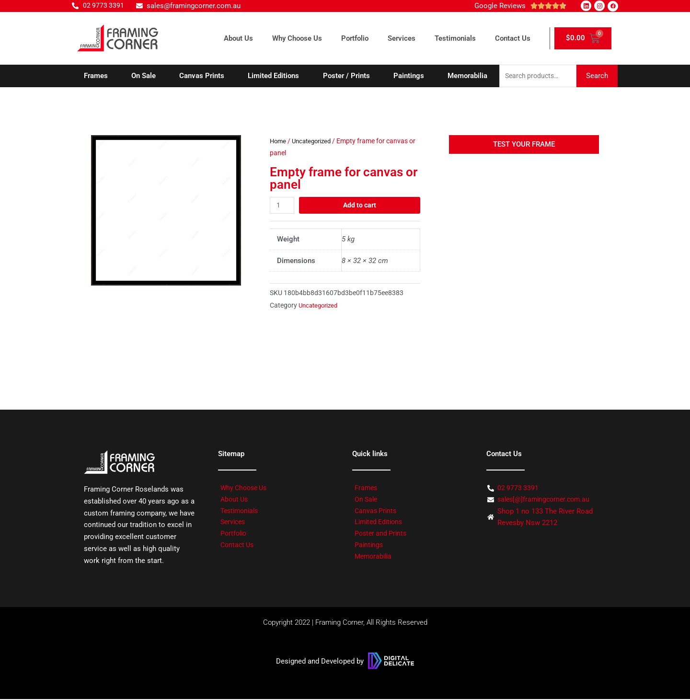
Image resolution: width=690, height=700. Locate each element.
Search (597, 76)
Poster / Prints (346, 76)
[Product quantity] (283, 205)
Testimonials (455, 38)
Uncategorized (314, 142)
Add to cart (360, 205)
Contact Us (512, 38)
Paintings (408, 76)
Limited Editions (273, 76)
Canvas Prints (201, 76)
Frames (96, 76)
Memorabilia (467, 76)
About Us (238, 38)
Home (279, 142)
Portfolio (354, 38)
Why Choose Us (297, 38)
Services (401, 38)
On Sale (143, 76)
